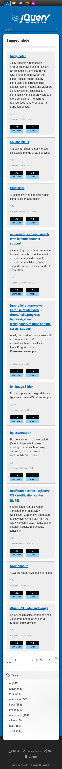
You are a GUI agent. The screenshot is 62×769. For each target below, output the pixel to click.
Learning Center (31, 751)
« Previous (7, 660)
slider (12, 720)
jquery (13, 688)
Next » (57, 660)
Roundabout (19, 566)
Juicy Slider (18, 56)
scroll (12, 731)
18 (50, 660)
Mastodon (31, 756)
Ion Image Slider (21, 386)
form (12, 694)
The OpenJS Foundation (39, 765)
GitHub (13, 751)
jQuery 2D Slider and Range (29, 608)
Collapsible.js (19, 142)
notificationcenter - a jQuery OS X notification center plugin (30, 495)
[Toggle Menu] (56, 3)
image (13, 709)
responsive (15, 715)
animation (15, 699)
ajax (11, 725)
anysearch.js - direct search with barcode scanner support (29, 239)
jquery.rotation (20, 432)
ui (10, 683)
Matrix (48, 751)
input (12, 704)
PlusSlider (17, 188)
